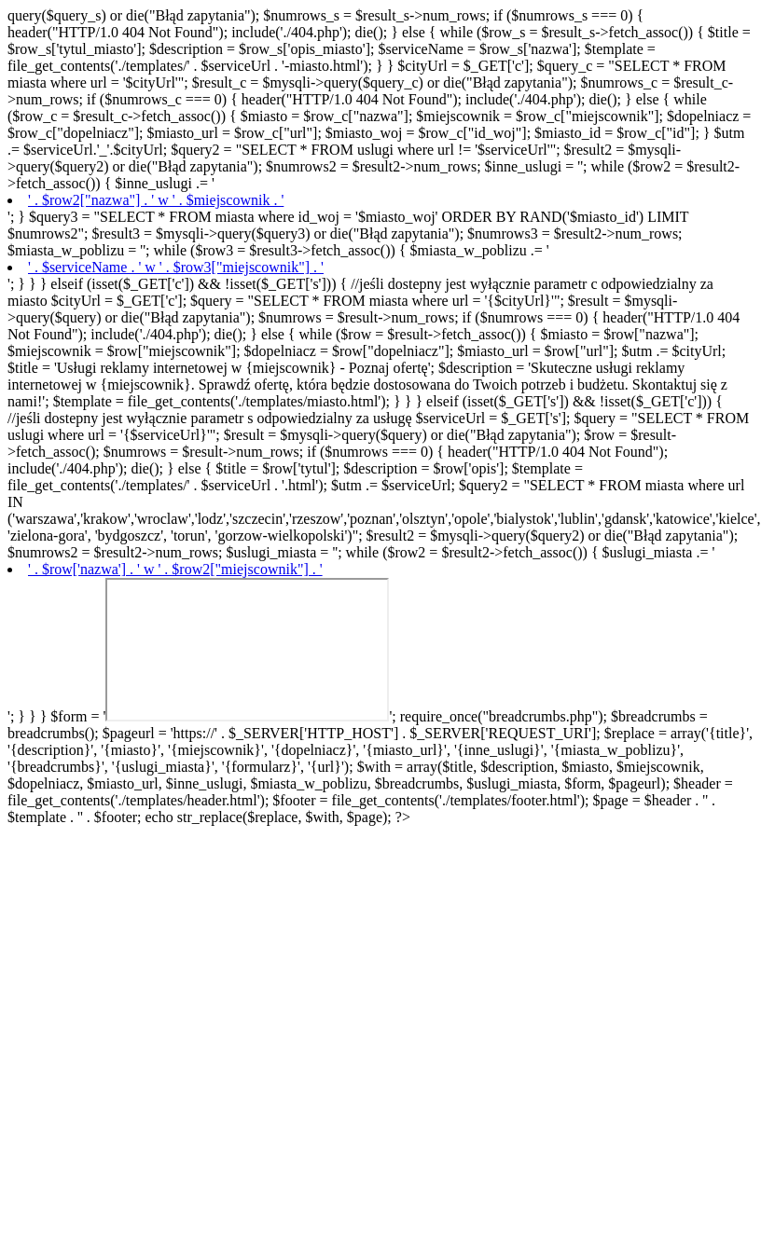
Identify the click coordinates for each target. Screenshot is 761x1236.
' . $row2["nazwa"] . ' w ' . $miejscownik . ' (156, 200)
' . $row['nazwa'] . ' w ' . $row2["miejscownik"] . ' (175, 569)
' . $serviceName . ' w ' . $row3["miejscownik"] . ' (176, 267)
